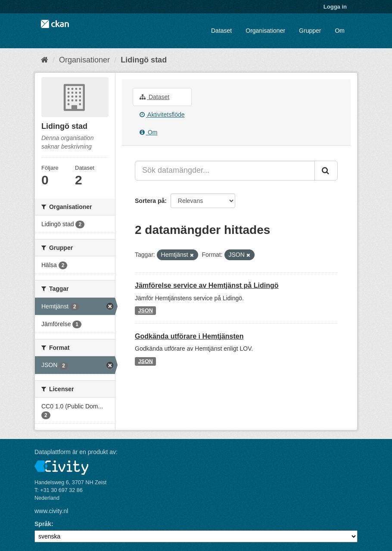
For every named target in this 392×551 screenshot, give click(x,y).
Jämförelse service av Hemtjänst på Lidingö (206, 285)
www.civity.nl (51, 510)
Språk (42, 523)
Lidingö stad (144, 60)
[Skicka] (326, 171)
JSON (145, 311)
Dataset (221, 30)
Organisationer (265, 30)
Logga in (335, 6)
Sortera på (150, 200)
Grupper (310, 30)
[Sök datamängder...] (225, 171)
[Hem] (44, 60)
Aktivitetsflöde (162, 114)
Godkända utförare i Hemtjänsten (189, 336)
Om (340, 30)
